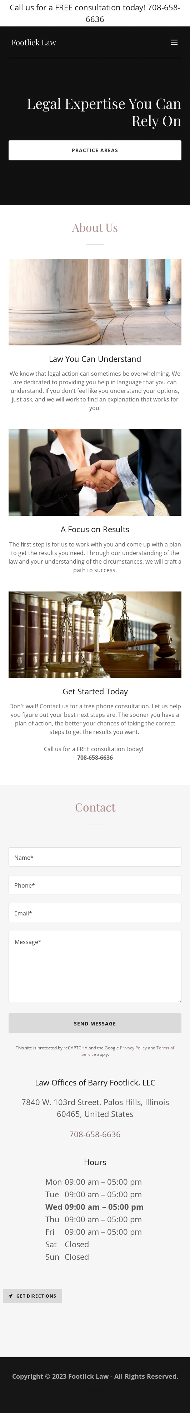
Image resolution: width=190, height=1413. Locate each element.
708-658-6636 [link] (95, 1134)
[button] (174, 42)
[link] (33, 43)
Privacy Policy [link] (133, 1048)
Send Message (95, 1023)
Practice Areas (95, 150)
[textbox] (95, 857)
